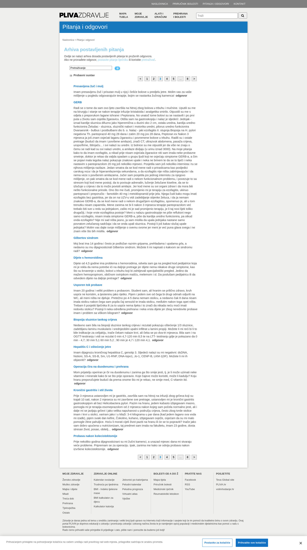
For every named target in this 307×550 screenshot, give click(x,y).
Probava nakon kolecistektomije (95, 436)
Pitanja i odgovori (216, 3)
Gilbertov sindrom (85, 237)
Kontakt (240, 3)
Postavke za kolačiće (217, 545)
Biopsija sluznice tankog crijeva (95, 319)
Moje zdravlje (141, 15)
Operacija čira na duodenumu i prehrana (100, 366)
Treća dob (68, 498)
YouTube (190, 489)
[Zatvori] (300, 545)
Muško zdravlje (70, 484)
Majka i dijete (69, 489)
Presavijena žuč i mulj (88, 86)
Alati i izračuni (160, 15)
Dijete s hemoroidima (87, 257)
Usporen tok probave (87, 284)
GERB (77, 102)
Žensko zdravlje (71, 479)
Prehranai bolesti (180, 15)
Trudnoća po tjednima (106, 484)
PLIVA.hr (221, 484)
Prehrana (67, 503)
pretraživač (148, 59)
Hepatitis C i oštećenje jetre (92, 346)
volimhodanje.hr (225, 489)
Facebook (190, 479)
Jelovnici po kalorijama (135, 479)
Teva (218, 479)
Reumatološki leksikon (166, 493)
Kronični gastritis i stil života (93, 390)
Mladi (65, 493)
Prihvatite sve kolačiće (252, 545)
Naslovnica (160, 3)
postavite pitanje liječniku (113, 59)
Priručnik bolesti (185, 3)
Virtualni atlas (130, 493)
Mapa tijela (123, 15)
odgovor (181, 95)
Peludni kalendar (131, 484)
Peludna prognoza (132, 489)
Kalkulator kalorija (104, 506)
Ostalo (66, 512)
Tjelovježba (68, 508)
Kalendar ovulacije (104, 479)
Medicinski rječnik (163, 489)
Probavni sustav (84, 75)
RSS (187, 484)
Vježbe (126, 498)
